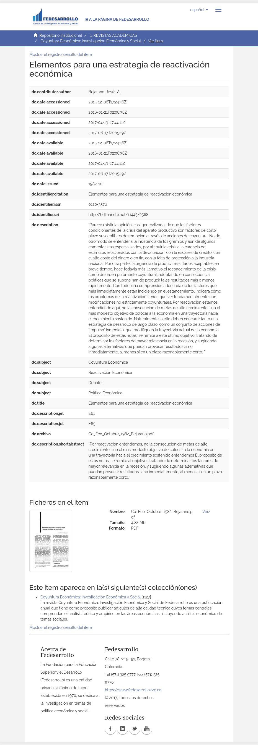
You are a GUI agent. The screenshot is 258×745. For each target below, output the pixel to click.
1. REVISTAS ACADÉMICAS (113, 35)
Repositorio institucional (60, 35)
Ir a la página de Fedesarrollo (116, 19)
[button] (199, 10)
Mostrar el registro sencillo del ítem (60, 54)
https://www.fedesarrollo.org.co (133, 690)
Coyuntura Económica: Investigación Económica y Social (91, 41)
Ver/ (206, 511)
